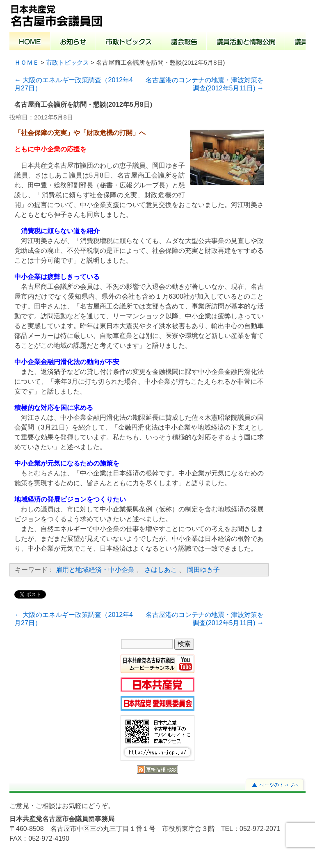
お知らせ (73, 42)
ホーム (29, 42)
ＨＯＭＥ (26, 62)
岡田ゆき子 (203, 569)
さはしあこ (160, 569)
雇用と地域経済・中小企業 (95, 569)
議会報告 (184, 42)
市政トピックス (128, 42)
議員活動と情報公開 (246, 42)
